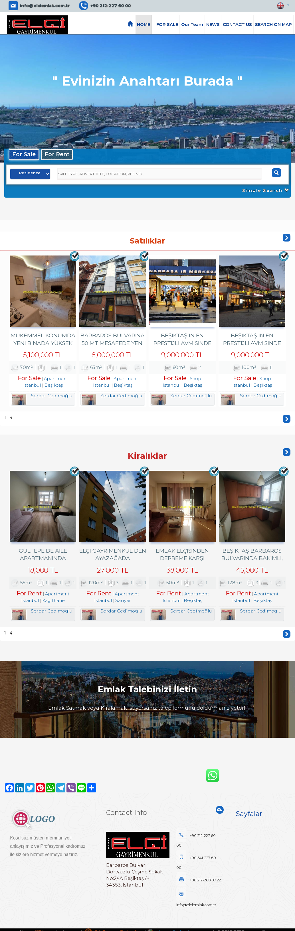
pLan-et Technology (172, 920)
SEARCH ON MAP (273, 24)
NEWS (213, 24)
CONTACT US (237, 24)
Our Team (192, 24)
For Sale (24, 154)
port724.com (40, 920)
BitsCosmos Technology (114, 920)
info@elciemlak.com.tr (45, 5)
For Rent (57, 154)
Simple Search (265, 190)
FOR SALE (167, 24)
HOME (143, 24)
